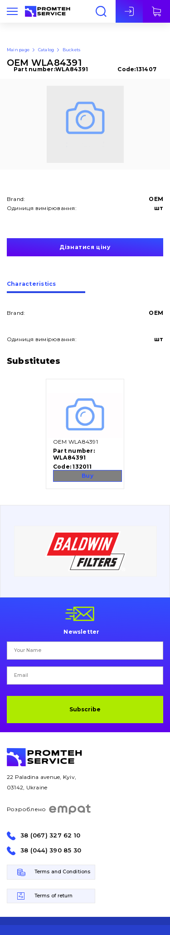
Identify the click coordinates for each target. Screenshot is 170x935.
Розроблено (49, 809)
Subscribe (85, 709)
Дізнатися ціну (84, 247)
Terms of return (53, 896)
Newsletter (81, 631)
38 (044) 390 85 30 (50, 850)
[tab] (46, 287)
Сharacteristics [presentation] (31, 284)
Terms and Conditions (62, 872)
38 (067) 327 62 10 (50, 835)
